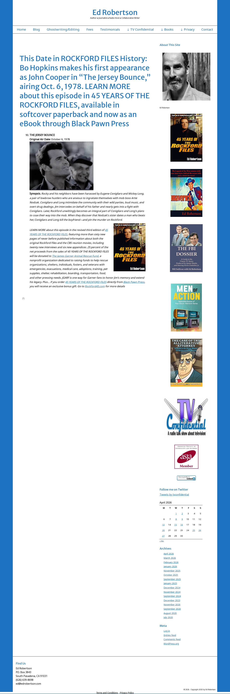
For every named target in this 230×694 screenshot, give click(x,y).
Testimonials (110, 29)
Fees (89, 29)
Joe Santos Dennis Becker (131, 320)
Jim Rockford (137, 317)
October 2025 (171, 574)
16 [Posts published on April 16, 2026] (181, 524)
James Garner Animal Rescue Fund (94, 314)
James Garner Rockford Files (95, 317)
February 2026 (171, 562)
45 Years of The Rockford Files (77, 298)
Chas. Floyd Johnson (104, 308)
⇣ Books (167, 29)
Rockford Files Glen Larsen (117, 326)
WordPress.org (171, 643)
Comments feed (172, 639)
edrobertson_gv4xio (48, 298)
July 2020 (168, 617)
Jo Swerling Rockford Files (69, 320)
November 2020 (172, 604)
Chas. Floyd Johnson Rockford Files (132, 308)
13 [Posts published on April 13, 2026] (163, 524)
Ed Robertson (115, 12)
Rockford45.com (95, 286)
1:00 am (29, 298)
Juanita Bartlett (37, 323)
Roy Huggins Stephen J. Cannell (115, 329)
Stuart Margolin (44, 332)
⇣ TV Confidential (140, 29)
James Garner (137, 298)
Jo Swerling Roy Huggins (95, 320)
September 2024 (172, 596)
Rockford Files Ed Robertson (92, 301)
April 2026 (169, 553)
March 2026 (170, 557)
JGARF (127, 317)
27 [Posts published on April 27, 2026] (163, 535)
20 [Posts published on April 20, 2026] (163, 530)
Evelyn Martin (134, 311)
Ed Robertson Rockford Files (113, 311)
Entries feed (170, 635)
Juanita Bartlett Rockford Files (59, 323)
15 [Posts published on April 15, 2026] (175, 524)
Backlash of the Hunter (103, 304)
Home (21, 29)
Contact (207, 29)
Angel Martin (85, 304)
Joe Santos (112, 320)
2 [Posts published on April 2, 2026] (182, 513)
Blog (36, 29)
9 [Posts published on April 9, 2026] (182, 519)
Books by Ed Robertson (104, 298)
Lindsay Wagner (81, 323)
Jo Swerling (51, 320)
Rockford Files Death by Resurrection (86, 326)
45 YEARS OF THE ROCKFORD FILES (85, 282)
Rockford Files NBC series (119, 301)
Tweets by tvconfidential (174, 494)
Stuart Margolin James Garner (88, 332)
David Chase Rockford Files (48, 311)
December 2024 (172, 587)
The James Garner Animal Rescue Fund (75, 256)
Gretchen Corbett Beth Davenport (47, 314)
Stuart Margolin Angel (63, 332)
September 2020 (172, 608)
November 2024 (172, 591)
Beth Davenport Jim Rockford (128, 304)
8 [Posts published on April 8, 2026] (176, 519)
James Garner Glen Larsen (124, 314)
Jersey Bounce (117, 317)
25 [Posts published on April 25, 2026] (193, 530)
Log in (167, 630)
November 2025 (172, 570)
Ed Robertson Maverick (87, 311)
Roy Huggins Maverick (61, 329)
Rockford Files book (68, 301)
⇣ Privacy (187, 29)
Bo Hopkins (40, 308)
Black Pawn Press (133, 282)
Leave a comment (34, 335)
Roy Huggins (138, 301)
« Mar (162, 541)
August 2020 (170, 613)
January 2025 (170, 583)
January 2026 (170, 566)
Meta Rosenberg (98, 323)
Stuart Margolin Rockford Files (117, 332)
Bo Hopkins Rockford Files (59, 308)
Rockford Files (51, 301)
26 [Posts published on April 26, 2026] (200, 530)
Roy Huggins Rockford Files (86, 329)
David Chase (28, 311)
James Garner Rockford (69, 317)
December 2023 (172, 600)
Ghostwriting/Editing (63, 29)
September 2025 (172, 579)
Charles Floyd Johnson (83, 308)
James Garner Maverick (46, 317)
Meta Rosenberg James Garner (121, 323)
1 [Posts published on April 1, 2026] (176, 513)
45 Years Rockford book (66, 304)
